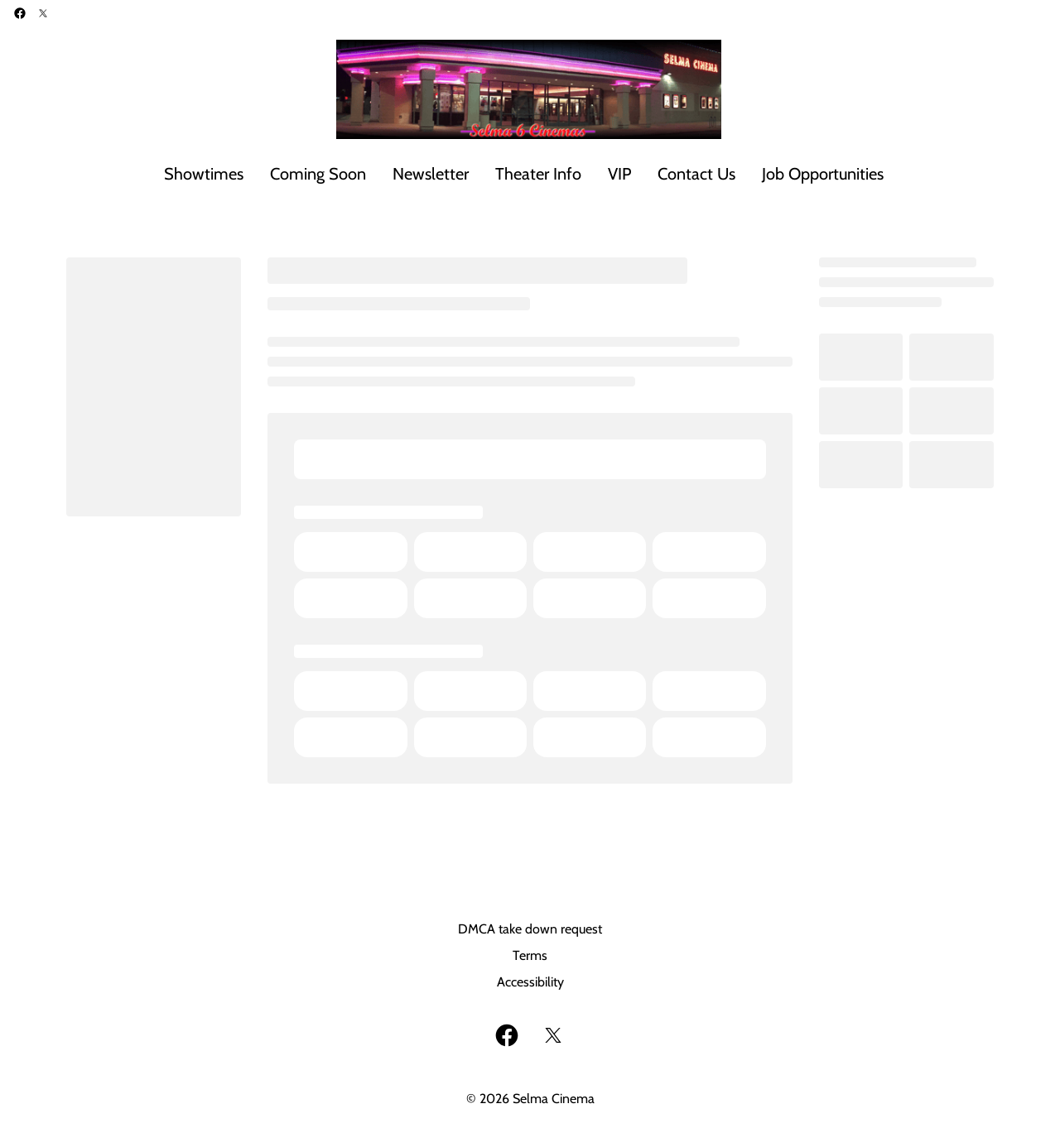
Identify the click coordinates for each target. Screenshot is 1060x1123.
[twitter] (43, 13)
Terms (530, 955)
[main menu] (524, 174)
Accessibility (530, 982)
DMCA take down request (530, 929)
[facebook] (19, 13)
